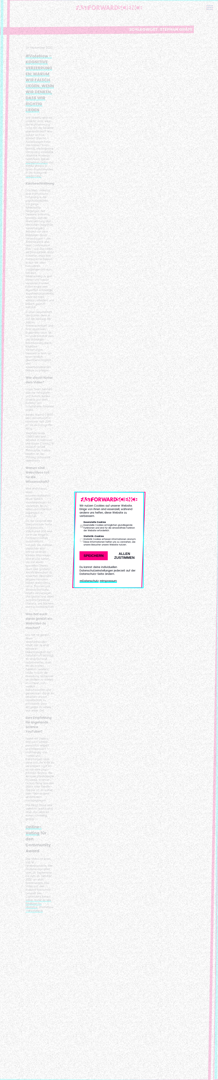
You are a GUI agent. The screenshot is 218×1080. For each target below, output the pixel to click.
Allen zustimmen (124, 555)
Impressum (109, 581)
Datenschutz (90, 581)
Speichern (94, 556)
